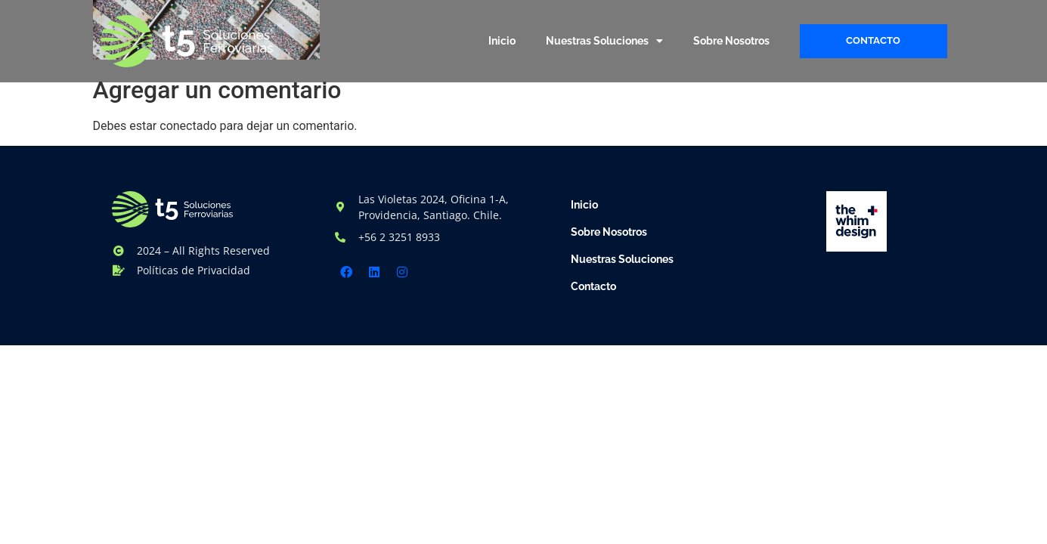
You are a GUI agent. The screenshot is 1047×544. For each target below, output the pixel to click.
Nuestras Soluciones (604, 41)
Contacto (593, 286)
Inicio (502, 41)
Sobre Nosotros (731, 41)
